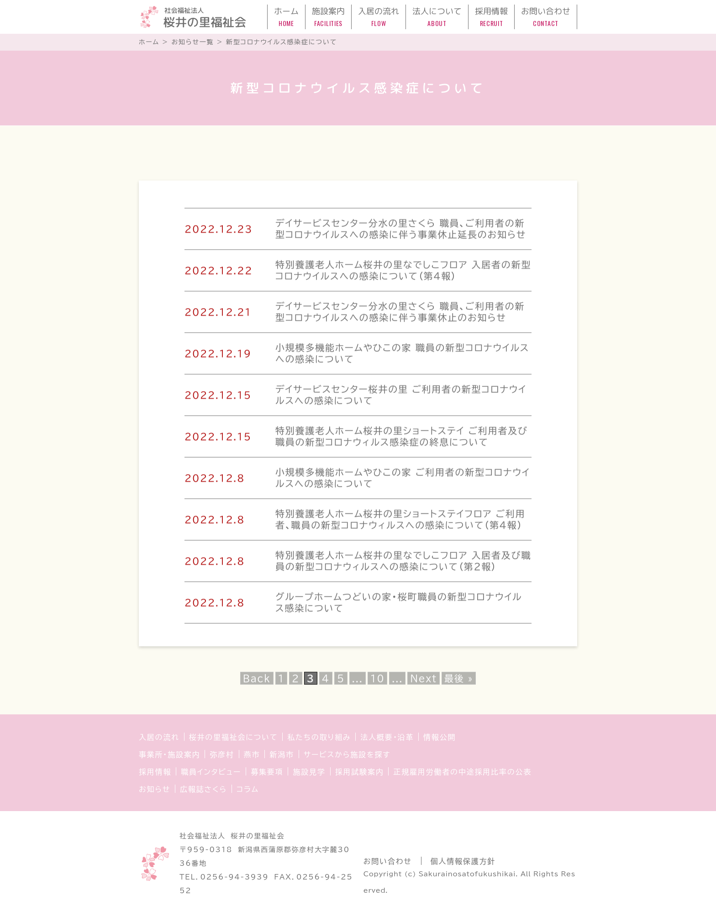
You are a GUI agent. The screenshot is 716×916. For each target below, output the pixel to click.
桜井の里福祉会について (233, 737)
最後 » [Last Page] (458, 682)
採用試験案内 (359, 771)
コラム (248, 789)
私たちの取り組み (319, 737)
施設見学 (309, 771)
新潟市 (281, 754)
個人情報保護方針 (463, 861)
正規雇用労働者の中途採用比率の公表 (462, 771)
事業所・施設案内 (169, 754)
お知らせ (154, 789)
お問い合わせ (387, 861)
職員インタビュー (211, 771)
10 (377, 682)
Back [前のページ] (257, 682)
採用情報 (155, 771)
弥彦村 (222, 754)
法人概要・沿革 (387, 737)
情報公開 (439, 737)
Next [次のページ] (423, 682)
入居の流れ (159, 737)
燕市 (252, 754)
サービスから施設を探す (347, 754)
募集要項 (267, 771)
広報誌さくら (203, 789)
